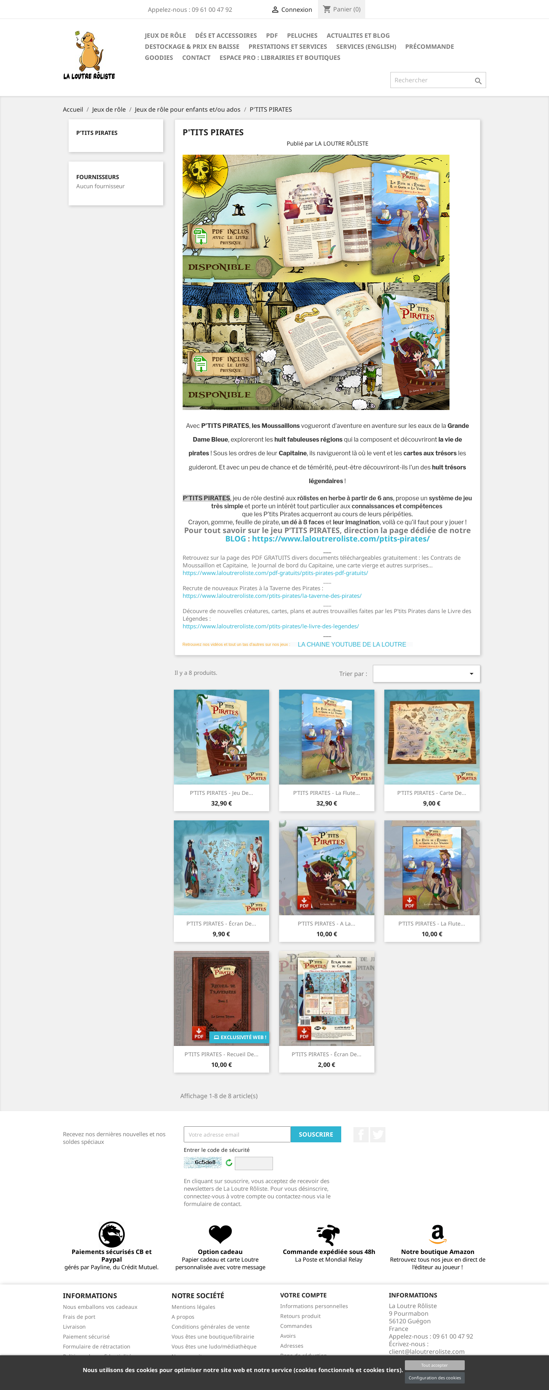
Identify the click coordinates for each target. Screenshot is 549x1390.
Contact (196, 57)
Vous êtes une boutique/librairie (213, 1336)
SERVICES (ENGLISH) (366, 46)
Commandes (296, 1325)
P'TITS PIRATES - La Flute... (326, 792)
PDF (272, 35)
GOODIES (159, 57)
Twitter (377, 1134)
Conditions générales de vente (211, 1326)
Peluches (302, 35)
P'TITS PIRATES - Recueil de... (221, 1054)
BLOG (236, 538)
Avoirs (288, 1335)
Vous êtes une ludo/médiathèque (214, 1346)
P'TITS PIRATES (96, 132)
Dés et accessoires (226, 35)
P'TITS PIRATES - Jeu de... (221, 792)
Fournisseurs (97, 177)
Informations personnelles (314, 1306)
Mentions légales (193, 1306)
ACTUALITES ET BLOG (358, 35)
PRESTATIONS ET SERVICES (288, 46)
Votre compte (303, 1295)
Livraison (74, 1326)
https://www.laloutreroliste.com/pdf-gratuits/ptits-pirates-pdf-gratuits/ (275, 572)
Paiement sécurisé (86, 1336)
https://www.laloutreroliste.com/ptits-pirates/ (341, 538)
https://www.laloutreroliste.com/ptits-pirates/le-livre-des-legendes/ (271, 626)
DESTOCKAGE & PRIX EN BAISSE (192, 46)
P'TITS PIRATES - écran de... (221, 923)
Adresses (291, 1345)
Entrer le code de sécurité (217, 1149)
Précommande (429, 46)
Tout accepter (434, 1365)
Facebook (361, 1134)
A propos (183, 1316)
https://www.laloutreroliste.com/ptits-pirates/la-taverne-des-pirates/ (272, 595)
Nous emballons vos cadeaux (100, 1306)
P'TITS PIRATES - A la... (326, 923)
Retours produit (300, 1316)
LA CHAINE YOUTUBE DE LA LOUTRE (352, 644)
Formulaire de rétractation (96, 1346)
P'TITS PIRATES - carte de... (431, 792)
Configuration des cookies (435, 1377)
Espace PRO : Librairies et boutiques (280, 57)
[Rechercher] (438, 80)
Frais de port (79, 1316)
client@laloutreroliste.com (427, 1351)
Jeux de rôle (165, 35)
